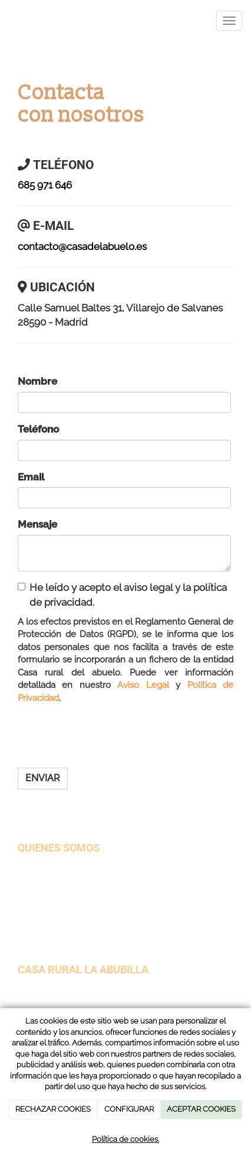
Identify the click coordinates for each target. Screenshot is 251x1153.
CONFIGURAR (129, 1109)
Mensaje (37, 524)
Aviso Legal (143, 685)
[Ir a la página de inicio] (6, 20)
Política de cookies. (125, 1139)
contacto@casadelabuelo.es (82, 246)
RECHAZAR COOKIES (53, 1109)
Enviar (42, 778)
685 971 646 (45, 185)
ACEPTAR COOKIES (201, 1109)
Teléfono (38, 429)
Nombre (37, 381)
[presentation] (107, 736)
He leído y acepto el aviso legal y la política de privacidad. (122, 595)
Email (31, 477)
